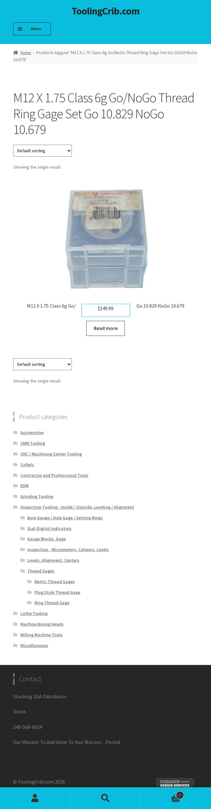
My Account (35, 798)
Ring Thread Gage (51, 602)
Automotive (32, 432)
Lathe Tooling (34, 613)
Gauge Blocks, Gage (46, 539)
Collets (27, 464)
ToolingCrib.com (105, 11)
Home (25, 52)
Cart (162, 793)
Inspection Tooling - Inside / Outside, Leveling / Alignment (77, 507)
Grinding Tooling (36, 496)
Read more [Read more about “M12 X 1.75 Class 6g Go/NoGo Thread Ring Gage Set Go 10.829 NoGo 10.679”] (106, 328)
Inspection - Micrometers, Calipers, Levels (68, 549)
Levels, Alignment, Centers (53, 560)
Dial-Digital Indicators (49, 528)
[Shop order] (42, 151)
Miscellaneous (34, 645)
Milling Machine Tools (41, 635)
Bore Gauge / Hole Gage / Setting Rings (65, 518)
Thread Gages (41, 571)
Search (105, 798)
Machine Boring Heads (42, 624)
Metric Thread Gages (54, 581)
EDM (24, 485)
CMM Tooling (32, 443)
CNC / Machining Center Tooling (51, 454)
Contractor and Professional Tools (54, 475)
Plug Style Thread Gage (57, 592)
